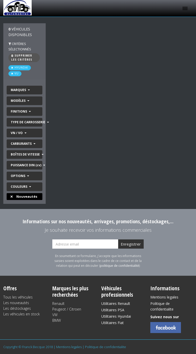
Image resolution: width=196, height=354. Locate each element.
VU (15, 73)
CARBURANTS (21, 143)
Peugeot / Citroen (66, 309)
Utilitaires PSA (112, 309)
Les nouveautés (16, 302)
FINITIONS (19, 111)
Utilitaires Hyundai (116, 316)
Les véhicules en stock (21, 314)
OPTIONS (18, 176)
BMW (56, 320)
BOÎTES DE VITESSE (26, 154)
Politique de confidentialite (162, 306)
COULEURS (19, 186)
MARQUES (19, 90)
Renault (58, 303)
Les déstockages (17, 308)
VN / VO (17, 133)
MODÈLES (18, 100)
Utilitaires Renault (115, 303)
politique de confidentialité (119, 265)
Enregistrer (131, 244)
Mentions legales (164, 297)
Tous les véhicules (18, 297)
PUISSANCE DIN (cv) (26, 165)
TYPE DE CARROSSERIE (26, 122)
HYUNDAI (19, 67)
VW (54, 314)
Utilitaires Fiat (112, 322)
